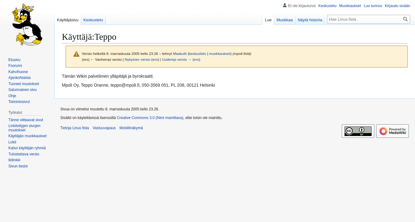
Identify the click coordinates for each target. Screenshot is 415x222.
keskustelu (197, 53)
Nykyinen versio (137, 59)
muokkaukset (219, 53)
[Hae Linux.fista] (368, 19)
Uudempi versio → (177, 59)
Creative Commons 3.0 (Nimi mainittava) (150, 118)
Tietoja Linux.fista (74, 128)
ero (155, 59)
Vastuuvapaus (104, 128)
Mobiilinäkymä (131, 128)
